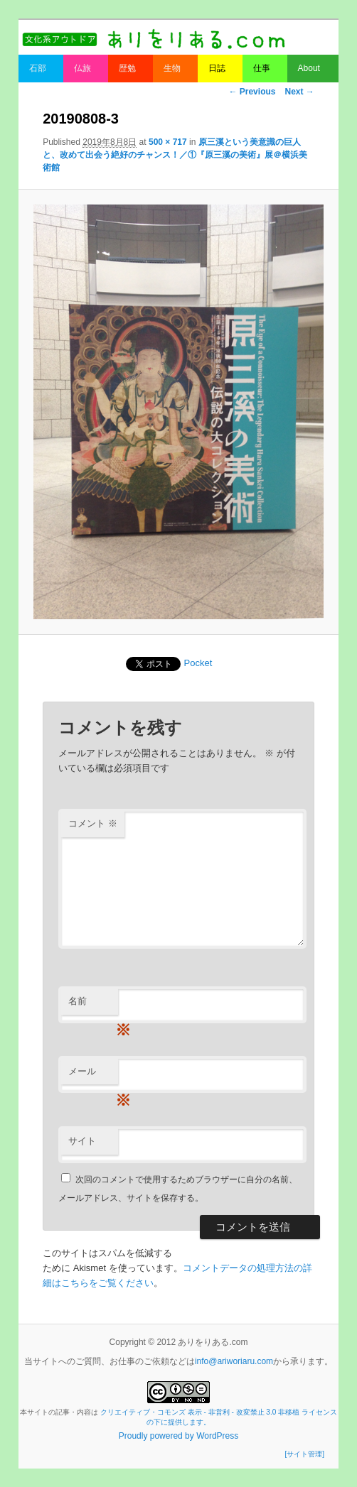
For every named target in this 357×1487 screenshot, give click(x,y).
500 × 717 (168, 142)
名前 (93, 1005)
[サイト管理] (304, 1454)
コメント (92, 823)
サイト (82, 1140)
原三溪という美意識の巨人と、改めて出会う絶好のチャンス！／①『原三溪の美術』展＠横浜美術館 (175, 155)
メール (93, 1075)
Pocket (198, 663)
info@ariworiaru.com (234, 1361)
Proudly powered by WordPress (179, 1436)
